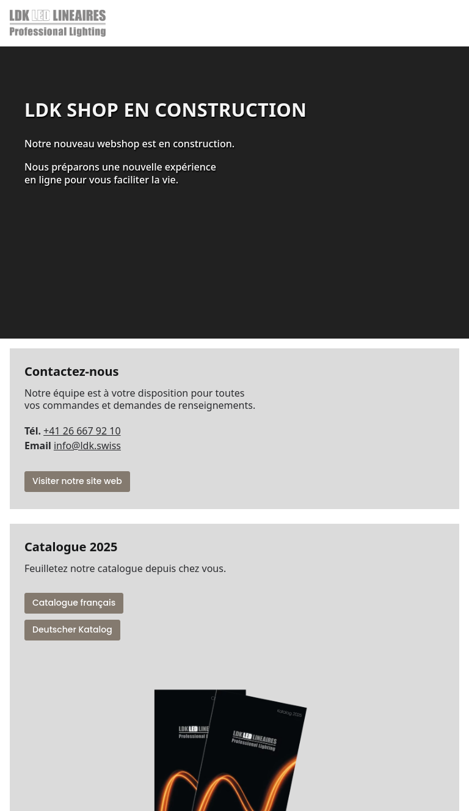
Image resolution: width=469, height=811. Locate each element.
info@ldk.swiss (87, 445)
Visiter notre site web (77, 481)
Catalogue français (73, 602)
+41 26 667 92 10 (81, 431)
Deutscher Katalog (72, 629)
